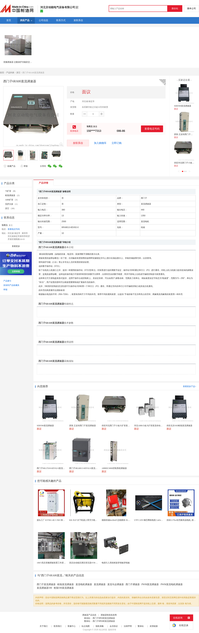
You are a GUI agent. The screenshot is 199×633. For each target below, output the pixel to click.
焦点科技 (103, 629)
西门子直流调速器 (46, 584)
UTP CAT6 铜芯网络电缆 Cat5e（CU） (151, 520)
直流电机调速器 (84, 584)
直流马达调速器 (115, 584)
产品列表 (10, 72)
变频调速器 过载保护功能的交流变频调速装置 (23, 62)
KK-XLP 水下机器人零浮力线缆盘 (84, 520)
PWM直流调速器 (150, 584)
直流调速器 (100, 584)
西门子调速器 (133, 584)
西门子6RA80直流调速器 (104, 618)
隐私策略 (100, 626)
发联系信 (78, 143)
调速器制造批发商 (109, 615)
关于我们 (44, 626)
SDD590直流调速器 (182, 106)
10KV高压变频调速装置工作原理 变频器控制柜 (57, 563)
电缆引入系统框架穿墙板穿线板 (116, 563)
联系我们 (58, 626)
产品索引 (7, 281)
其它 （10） (10, 208)
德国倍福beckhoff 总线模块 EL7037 (117, 520)
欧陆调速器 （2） (13, 195)
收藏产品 (9, 166)
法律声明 (128, 626)
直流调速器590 (44, 588)
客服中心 (72, 626)
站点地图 (86, 626)
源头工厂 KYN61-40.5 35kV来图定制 (53, 520)
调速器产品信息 (89, 615)
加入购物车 (100, 143)
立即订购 (117, 143)
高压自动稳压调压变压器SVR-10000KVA (87, 563)
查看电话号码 (152, 128)
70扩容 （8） (11, 191)
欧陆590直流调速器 (64, 588)
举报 (24, 166)
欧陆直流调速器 (65, 584)
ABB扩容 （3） (12, 200)
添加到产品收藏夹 (11, 285)
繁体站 (141, 626)
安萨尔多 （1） (12, 204)
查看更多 (16, 246)
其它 (18, 72)
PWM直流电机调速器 (171, 584)
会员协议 (114, 626)
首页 (2, 72)
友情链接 (154, 626)
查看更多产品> (189, 386)
